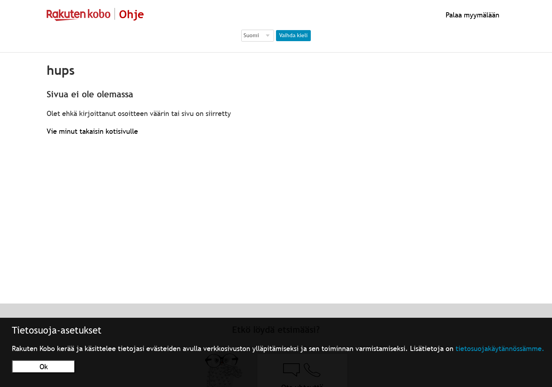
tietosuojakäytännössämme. (500, 348)
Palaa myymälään (471, 14)
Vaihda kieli (293, 35)
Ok (44, 366)
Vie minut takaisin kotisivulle (92, 131)
